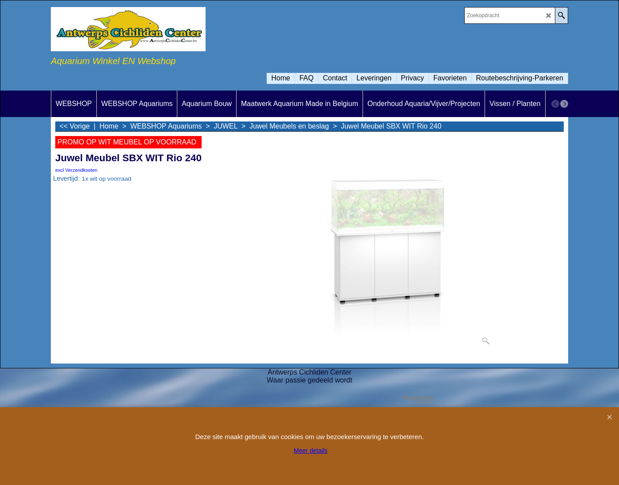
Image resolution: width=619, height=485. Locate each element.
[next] (564, 104)
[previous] (555, 104)
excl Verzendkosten (76, 170)
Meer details (310, 450)
